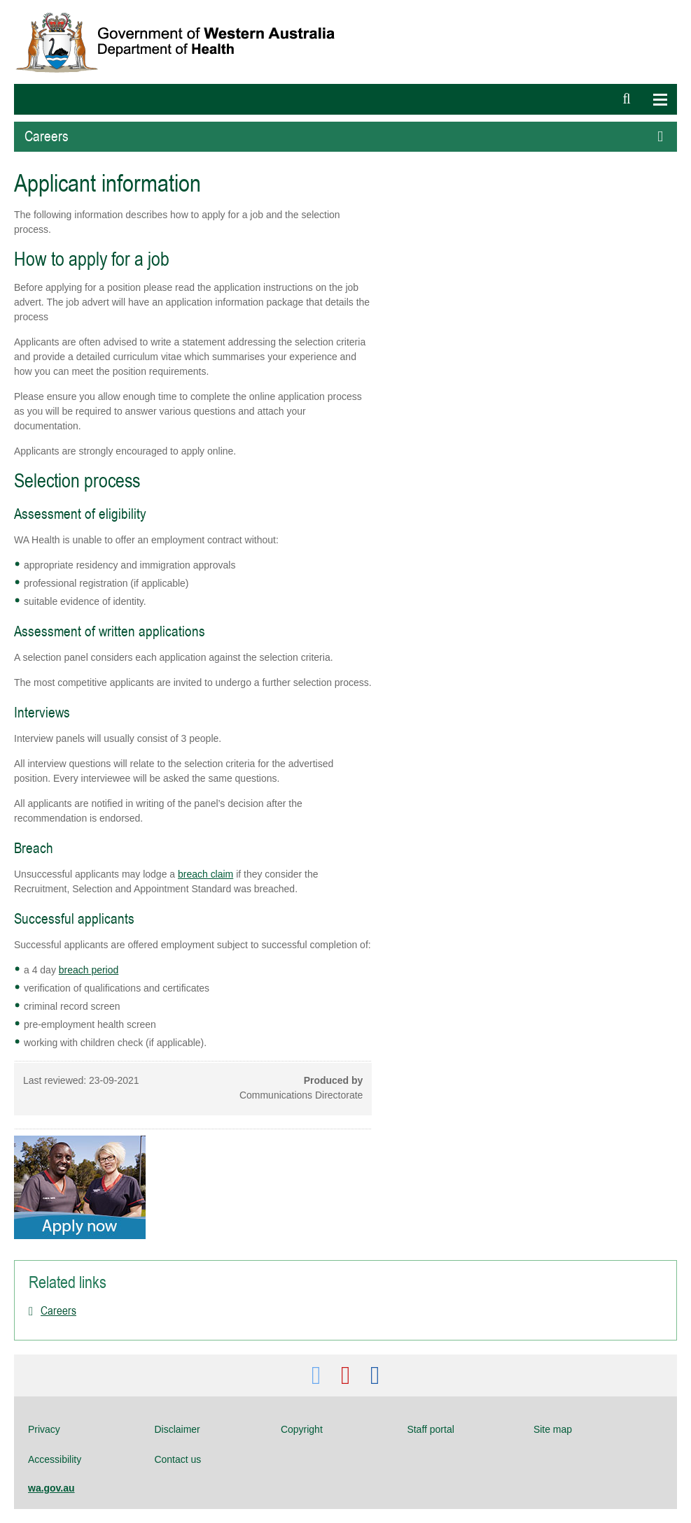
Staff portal (430, 1429)
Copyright (302, 1429)
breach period (89, 969)
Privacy (44, 1429)
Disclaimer (177, 1429)
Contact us (177, 1459)
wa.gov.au (51, 1488)
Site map (552, 1429)
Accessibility (54, 1459)
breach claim (205, 874)
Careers (58, 1310)
